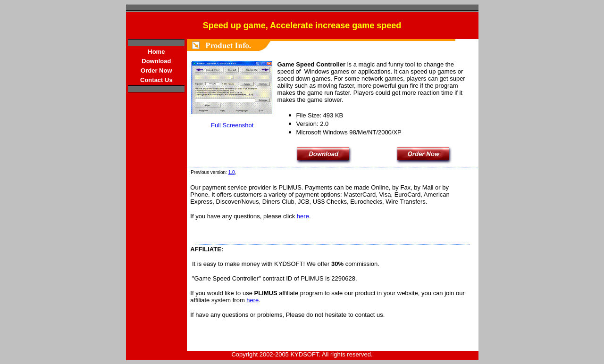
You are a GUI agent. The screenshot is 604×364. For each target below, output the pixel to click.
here (303, 216)
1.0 (231, 172)
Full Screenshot (232, 125)
